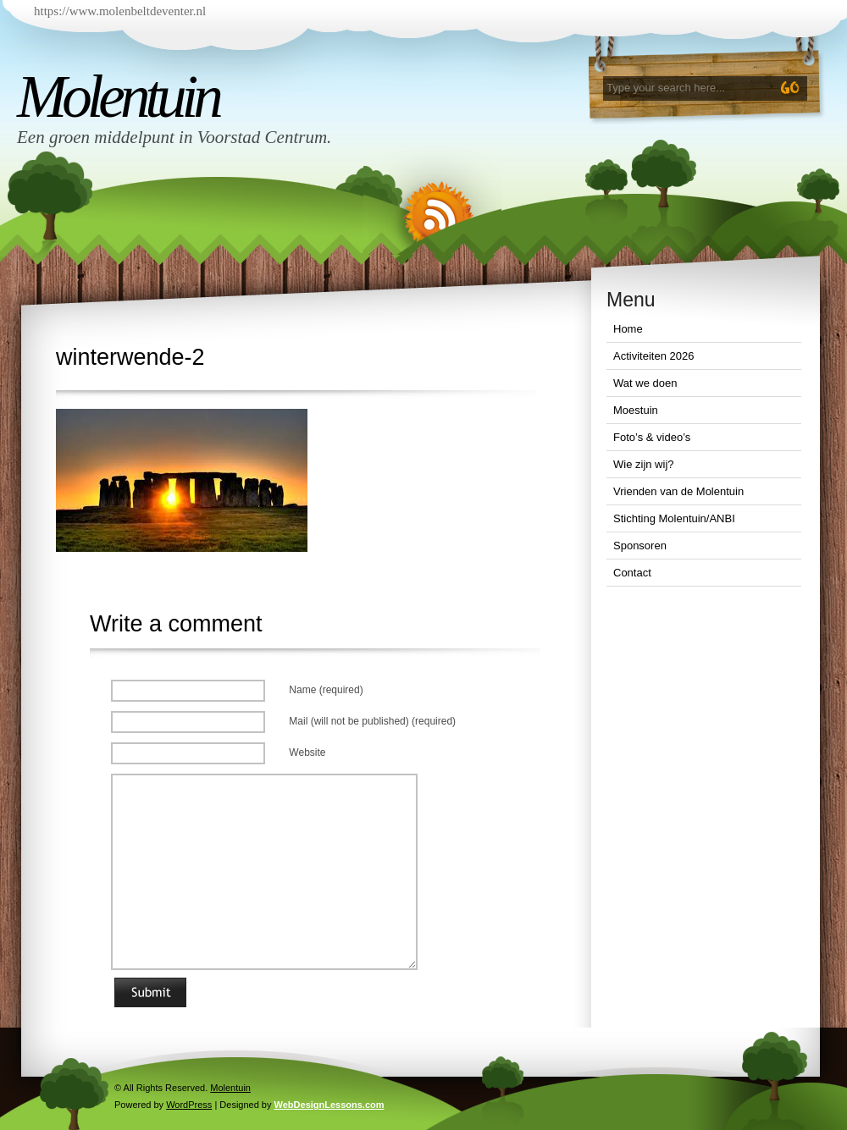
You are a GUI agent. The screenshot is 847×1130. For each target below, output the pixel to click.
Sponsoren (640, 545)
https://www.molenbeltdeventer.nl (120, 11)
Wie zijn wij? (643, 464)
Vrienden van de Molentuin (678, 491)
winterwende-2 (130, 357)
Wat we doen (645, 383)
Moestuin (635, 410)
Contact (632, 572)
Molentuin (118, 96)
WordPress (189, 1105)
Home (628, 328)
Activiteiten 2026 (653, 356)
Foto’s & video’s (651, 437)
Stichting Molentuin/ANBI (674, 518)
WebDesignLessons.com (329, 1105)
